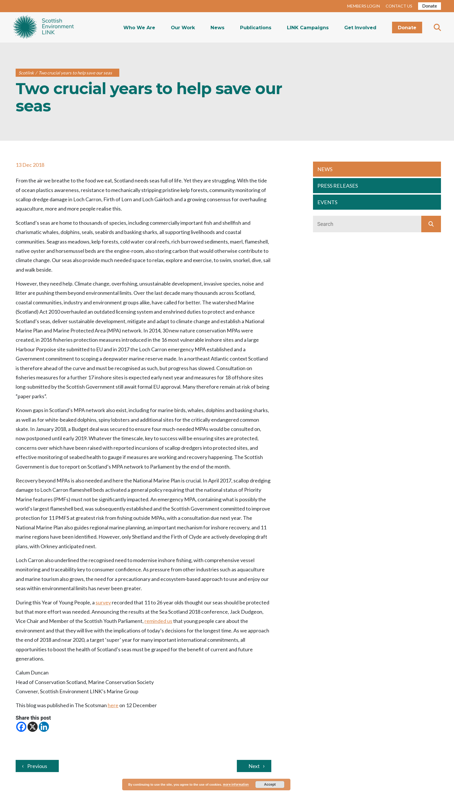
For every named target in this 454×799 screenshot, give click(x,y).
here (113, 705)
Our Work (183, 27)
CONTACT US (399, 5)
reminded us (158, 621)
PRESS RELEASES (337, 185)
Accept (270, 784)
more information (236, 784)
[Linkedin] (44, 727)
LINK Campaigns (308, 27)
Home (43, 27)
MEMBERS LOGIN (363, 5)
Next (254, 766)
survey (103, 602)
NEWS (324, 169)
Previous (37, 766)
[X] (33, 727)
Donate (429, 5)
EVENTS (327, 202)
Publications (255, 27)
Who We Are (139, 27)
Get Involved (360, 27)
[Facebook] (21, 727)
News (217, 27)
